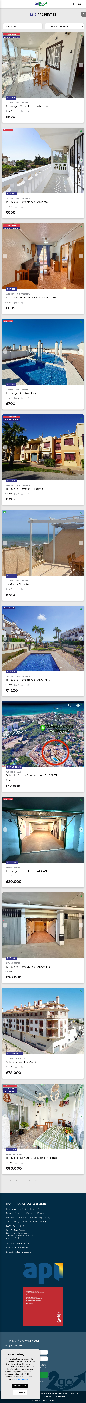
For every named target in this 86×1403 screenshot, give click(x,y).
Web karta (60, 1396)
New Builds (43, 1209)
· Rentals (17, 1213)
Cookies (49, 1396)
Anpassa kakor (20, 1392)
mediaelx (50, 1400)
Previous (5, 65)
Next (81, 65)
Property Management (27, 1217)
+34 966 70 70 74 (21, 1243)
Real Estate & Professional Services (22, 1209)
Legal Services (28, 1213)
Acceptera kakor (20, 1386)
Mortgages (43, 1221)
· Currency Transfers (28, 1221)
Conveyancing (13, 1221)
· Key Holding (44, 1217)
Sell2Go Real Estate (41, 4)
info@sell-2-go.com (21, 1252)
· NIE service (40, 1213)
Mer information (21, 1379)
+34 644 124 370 (21, 1247)
